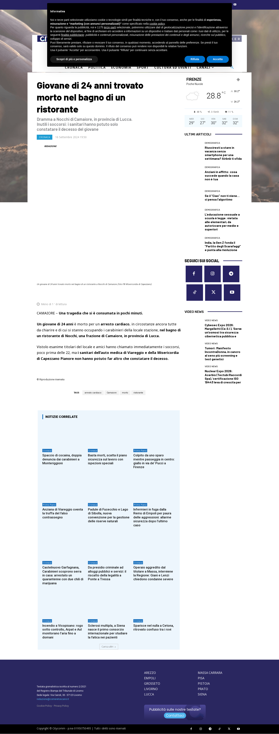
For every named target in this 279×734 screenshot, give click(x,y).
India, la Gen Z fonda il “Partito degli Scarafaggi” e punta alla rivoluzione (223, 246)
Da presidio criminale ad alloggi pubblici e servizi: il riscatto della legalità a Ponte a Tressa (107, 573)
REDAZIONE (50, 146)
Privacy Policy (61, 706)
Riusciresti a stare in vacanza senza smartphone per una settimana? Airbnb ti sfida (223, 153)
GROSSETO (152, 684)
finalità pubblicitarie (72, 34)
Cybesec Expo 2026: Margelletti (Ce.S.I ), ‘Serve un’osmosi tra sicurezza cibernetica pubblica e (223, 330)
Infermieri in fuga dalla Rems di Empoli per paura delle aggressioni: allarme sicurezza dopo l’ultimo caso (152, 517)
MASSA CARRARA (210, 673)
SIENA (202, 694)
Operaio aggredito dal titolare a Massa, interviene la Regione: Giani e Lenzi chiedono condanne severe (153, 573)
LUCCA (149, 694)
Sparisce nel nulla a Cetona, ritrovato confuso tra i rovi (153, 627)
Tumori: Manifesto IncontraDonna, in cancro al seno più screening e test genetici (222, 353)
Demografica (212, 143)
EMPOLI (150, 678)
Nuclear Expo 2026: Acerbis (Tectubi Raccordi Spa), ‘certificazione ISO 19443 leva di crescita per (223, 376)
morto (125, 392)
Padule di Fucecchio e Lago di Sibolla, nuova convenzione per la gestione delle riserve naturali (108, 515)
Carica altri (109, 646)
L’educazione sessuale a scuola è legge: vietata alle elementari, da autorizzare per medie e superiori (222, 221)
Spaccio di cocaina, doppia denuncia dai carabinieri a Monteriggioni (62, 459)
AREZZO (150, 673)
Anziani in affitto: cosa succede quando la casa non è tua (222, 175)
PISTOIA (204, 684)
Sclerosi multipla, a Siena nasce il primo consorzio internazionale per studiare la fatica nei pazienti (107, 631)
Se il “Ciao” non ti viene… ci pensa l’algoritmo (222, 197)
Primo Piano (140, 450)
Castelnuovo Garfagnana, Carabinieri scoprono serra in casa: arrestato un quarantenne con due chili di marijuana (62, 575)
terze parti (110, 27)
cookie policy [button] (157, 23)
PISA (201, 678)
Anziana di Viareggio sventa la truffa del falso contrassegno (62, 513)
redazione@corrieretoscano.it (53, 699)
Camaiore (112, 392)
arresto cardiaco (93, 392)
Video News (211, 320)
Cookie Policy (44, 706)
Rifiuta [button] (195, 59)
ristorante (138, 392)
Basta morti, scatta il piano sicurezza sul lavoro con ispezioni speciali (107, 459)
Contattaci (175, 715)
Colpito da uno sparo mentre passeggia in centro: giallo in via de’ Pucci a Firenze (154, 461)
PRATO (203, 689)
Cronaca (44, 137)
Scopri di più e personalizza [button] (74, 59)
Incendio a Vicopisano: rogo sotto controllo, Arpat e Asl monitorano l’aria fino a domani (62, 631)
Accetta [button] (218, 59)
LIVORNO (151, 689)
